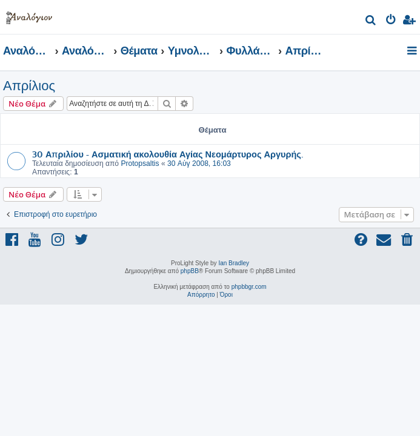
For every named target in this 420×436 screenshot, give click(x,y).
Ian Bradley (233, 263)
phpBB (190, 271)
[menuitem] (371, 21)
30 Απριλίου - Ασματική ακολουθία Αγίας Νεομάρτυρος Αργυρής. (167, 153)
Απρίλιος (29, 85)
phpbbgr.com (249, 286)
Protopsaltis (140, 163)
